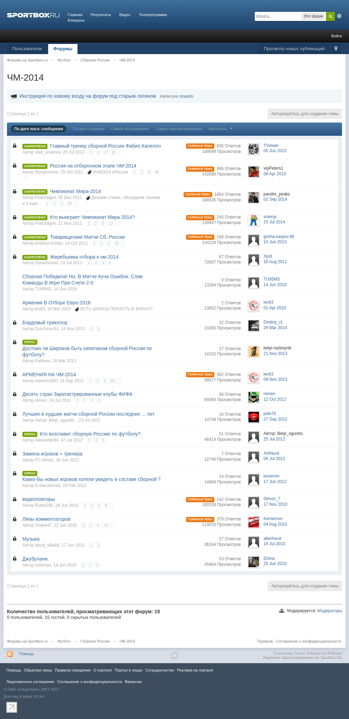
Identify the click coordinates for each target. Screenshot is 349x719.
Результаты (101, 15)
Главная (75, 15)
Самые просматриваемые (179, 129)
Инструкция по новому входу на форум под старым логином (88, 96)
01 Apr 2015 (274, 307)
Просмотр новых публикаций (294, 48)
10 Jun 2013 (275, 241)
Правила (265, 641)
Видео (125, 15)
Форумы (63, 48)
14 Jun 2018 (275, 284)
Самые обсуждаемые (130, 129)
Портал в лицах (129, 670)
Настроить (221, 129)
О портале (103, 670)
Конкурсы (76, 20)
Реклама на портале (195, 670)
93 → (72, 204)
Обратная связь (38, 670)
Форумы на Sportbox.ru (27, 641)
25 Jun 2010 (275, 563)
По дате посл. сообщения (38, 129)
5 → (112, 263)
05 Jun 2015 (275, 150)
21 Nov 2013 (275, 353)
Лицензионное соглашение (30, 682)
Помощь (26, 654)
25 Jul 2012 (274, 439)
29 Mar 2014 (275, 327)
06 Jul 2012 (274, 458)
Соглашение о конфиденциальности (308, 641)
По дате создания (89, 129)
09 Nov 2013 (275, 379)
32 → (115, 152)
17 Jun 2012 (275, 481)
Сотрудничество (159, 670)
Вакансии (133, 682)
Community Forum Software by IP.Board (308, 653)
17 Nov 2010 (275, 504)
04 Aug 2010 (275, 524)
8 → (108, 505)
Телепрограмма (153, 15)
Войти (336, 36)
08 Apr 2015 (274, 173)
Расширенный (339, 16)
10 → (119, 243)
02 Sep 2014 (275, 199)
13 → (113, 223)
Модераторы (329, 610)
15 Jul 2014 (274, 222)
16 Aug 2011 (275, 261)
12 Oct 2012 (274, 399)
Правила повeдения (72, 670)
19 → (115, 381)
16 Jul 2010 (274, 543)
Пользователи (27, 48)
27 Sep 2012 (275, 419)
